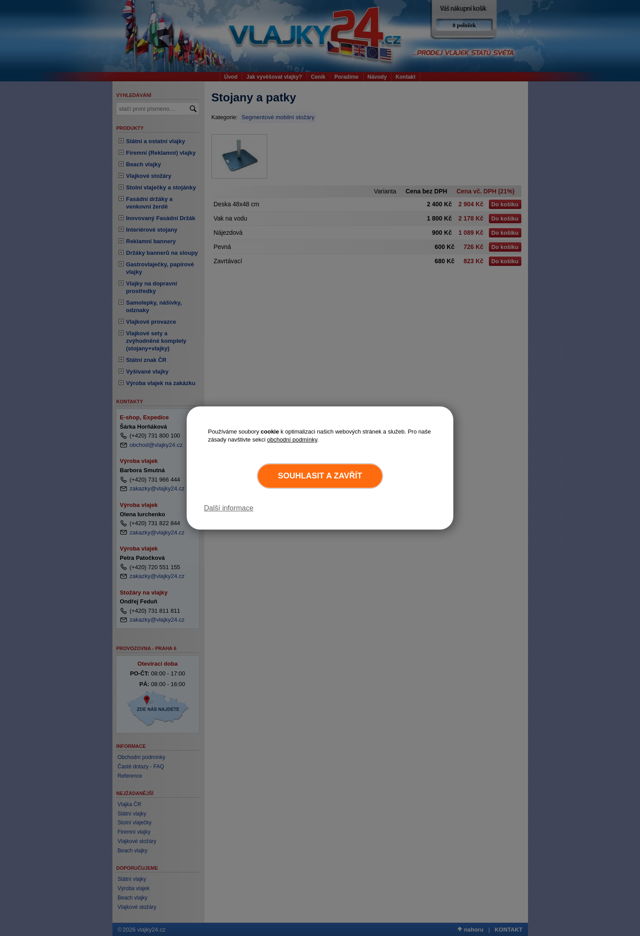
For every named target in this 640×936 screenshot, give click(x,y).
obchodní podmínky (292, 439)
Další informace (228, 508)
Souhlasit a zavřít (320, 475)
